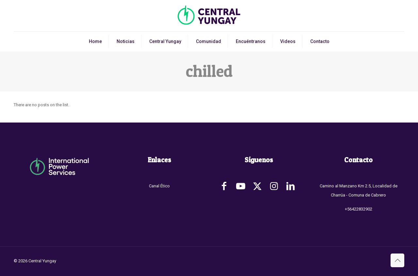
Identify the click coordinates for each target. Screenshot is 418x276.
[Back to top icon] (397, 260)
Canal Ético (159, 185)
